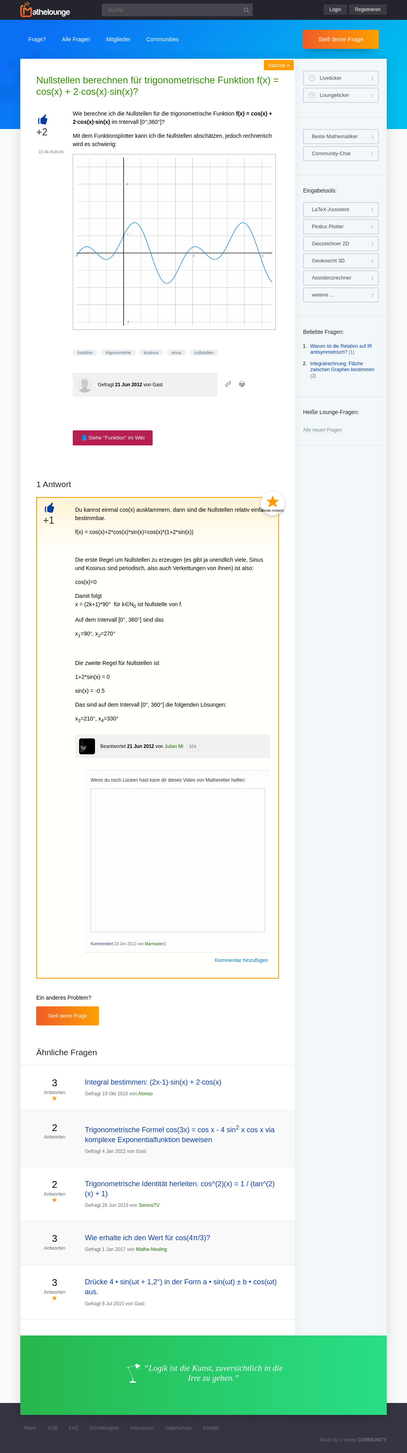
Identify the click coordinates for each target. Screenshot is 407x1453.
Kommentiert (102, 944)
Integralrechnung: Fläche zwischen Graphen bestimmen (342, 367)
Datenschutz (178, 1428)
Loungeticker (334, 95)
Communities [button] (162, 39)
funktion (85, 352)
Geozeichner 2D (330, 244)
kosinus (151, 352)
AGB (53, 1428)
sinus (176, 352)
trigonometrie (118, 352)
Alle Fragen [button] (76, 39)
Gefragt (106, 384)
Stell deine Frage (340, 39)
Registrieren (368, 9)
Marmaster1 (155, 944)
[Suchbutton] (246, 10)
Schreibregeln (104, 1428)
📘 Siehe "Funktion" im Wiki (113, 438)
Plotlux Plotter (327, 226)
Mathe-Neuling (151, 1249)
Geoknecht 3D (328, 261)
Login (335, 9)
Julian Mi (174, 746)
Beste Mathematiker (335, 136)
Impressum (142, 1428)
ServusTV (149, 1205)
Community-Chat (331, 153)
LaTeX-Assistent (330, 209)
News (30, 1428)
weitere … (323, 295)
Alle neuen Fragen (322, 430)
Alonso (145, 1093)
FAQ (73, 1428)
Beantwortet (113, 746)
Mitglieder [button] (118, 39)
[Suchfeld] (177, 10)
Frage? (37, 39)
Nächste (279, 65)
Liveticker (330, 78)
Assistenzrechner (331, 278)
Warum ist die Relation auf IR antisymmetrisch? (341, 349)
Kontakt (211, 1428)
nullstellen (204, 352)
